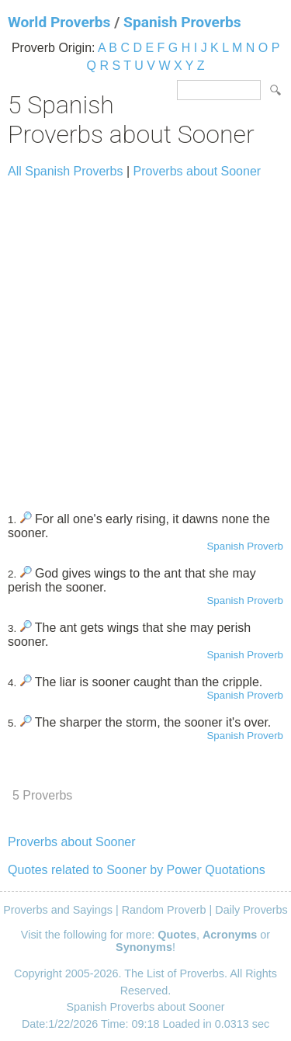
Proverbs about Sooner (197, 171)
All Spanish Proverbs (65, 171)
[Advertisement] (145, 338)
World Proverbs (59, 22)
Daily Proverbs (251, 910)
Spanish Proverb (244, 546)
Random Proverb (164, 910)
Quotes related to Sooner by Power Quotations (136, 869)
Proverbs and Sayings (58, 910)
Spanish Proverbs (182, 22)
